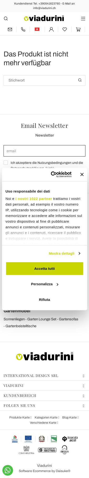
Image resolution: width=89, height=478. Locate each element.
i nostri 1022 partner (33, 199)
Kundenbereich (44, 395)
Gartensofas (68, 319)
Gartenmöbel (17, 310)
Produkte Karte (19, 417)
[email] (44, 150)
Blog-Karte (69, 417)
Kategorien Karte (46, 417)
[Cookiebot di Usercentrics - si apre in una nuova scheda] (53, 174)
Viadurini (44, 385)
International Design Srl (44, 375)
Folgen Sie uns (44, 405)
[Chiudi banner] (82, 174)
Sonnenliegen (14, 319)
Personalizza (44, 284)
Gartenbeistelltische (20, 326)
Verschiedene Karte (43, 422)
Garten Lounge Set (41, 319)
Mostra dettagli (61, 253)
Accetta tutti (44, 268)
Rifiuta (44, 299)
